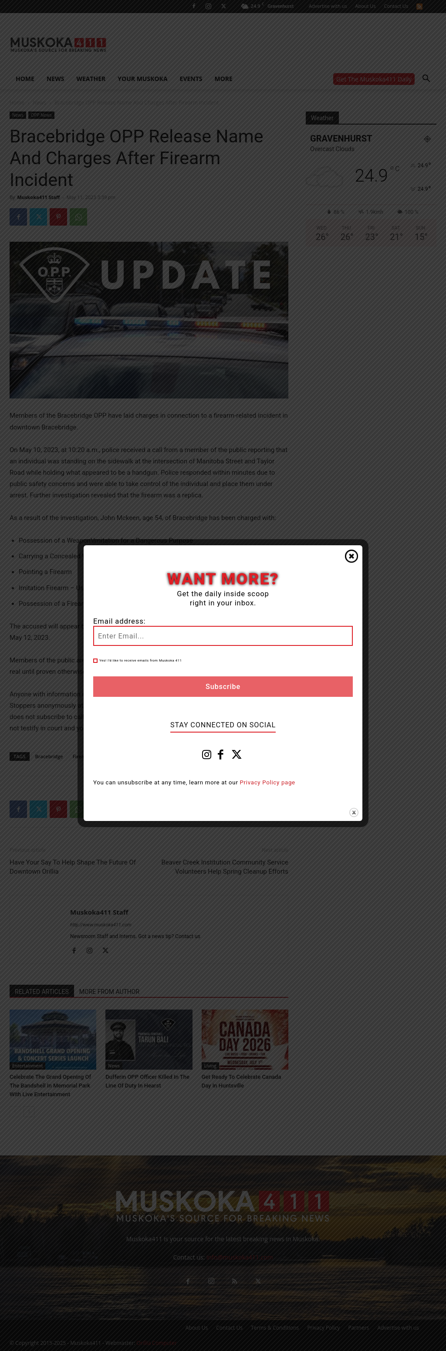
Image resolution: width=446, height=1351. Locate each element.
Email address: (119, 621)
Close (351, 556)
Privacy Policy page (267, 782)
